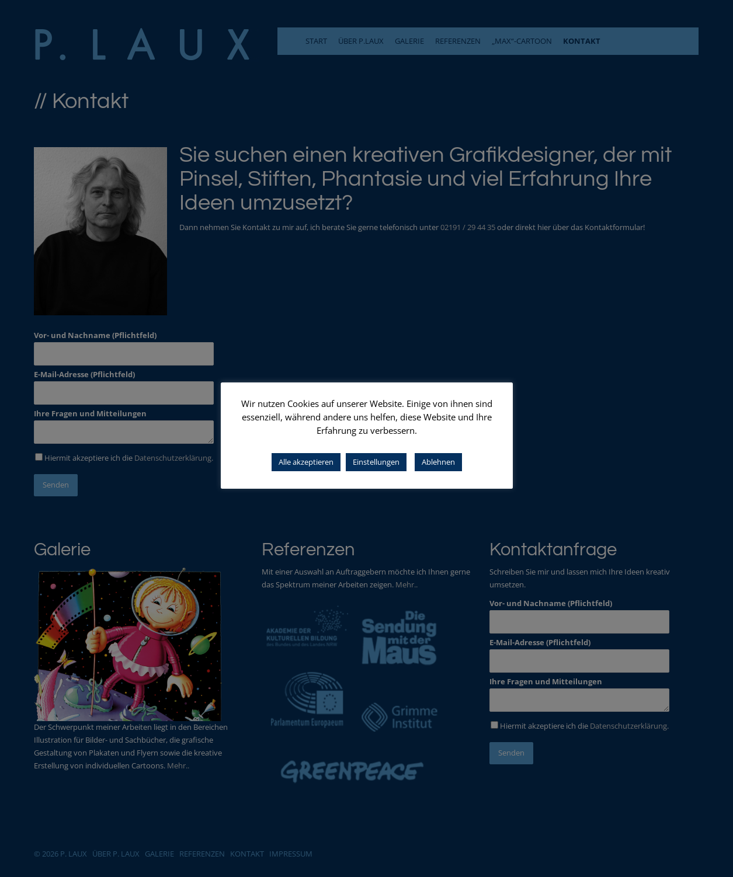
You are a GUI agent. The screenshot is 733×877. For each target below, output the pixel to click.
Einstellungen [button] (376, 462)
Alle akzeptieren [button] (306, 462)
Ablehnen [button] (438, 462)
